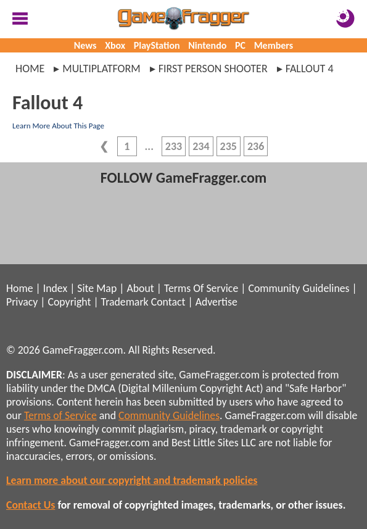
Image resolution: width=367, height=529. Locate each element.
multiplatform (101, 68)
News (85, 45)
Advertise (216, 302)
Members (274, 45)
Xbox (115, 45)
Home (29, 68)
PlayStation (157, 45)
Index (55, 288)
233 (173, 146)
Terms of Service (60, 415)
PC (240, 45)
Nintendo (207, 45)
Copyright (69, 302)
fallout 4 (310, 68)
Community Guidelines (298, 288)
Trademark (125, 302)
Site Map (97, 288)
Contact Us (30, 505)
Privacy (22, 302)
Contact (168, 302)
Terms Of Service (201, 288)
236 (255, 146)
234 (200, 146)
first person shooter (213, 68)
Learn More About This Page (58, 125)
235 (228, 146)
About (140, 288)
